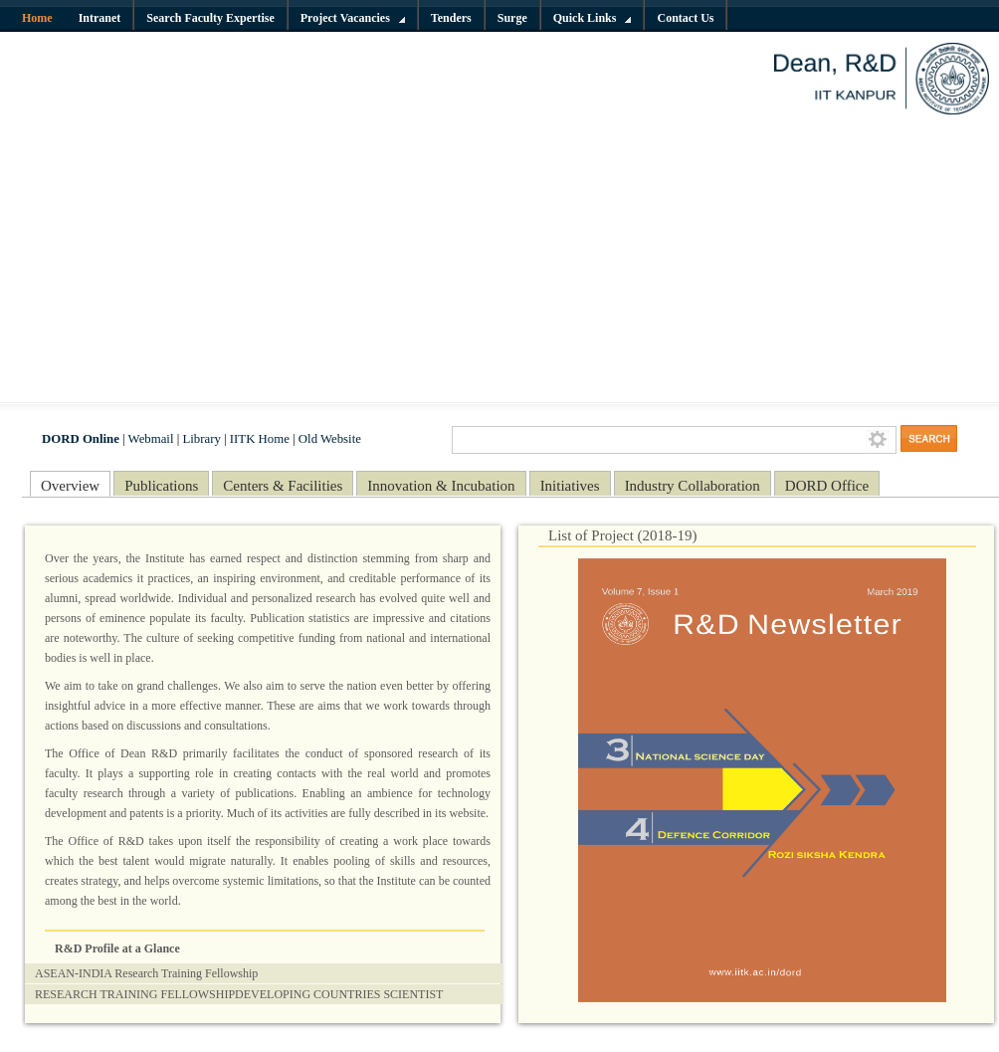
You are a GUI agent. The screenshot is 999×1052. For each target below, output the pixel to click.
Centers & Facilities (282, 486)
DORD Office (827, 486)
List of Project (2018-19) (623, 535)
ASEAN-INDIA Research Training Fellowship (146, 973)
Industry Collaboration (692, 486)
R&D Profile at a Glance (117, 948)
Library (201, 439)
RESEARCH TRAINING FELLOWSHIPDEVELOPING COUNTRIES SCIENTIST (239, 994)
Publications (161, 486)
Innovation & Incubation (440, 486)
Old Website (330, 439)
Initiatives (570, 486)
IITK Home (260, 439)
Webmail (151, 439)
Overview (70, 486)
